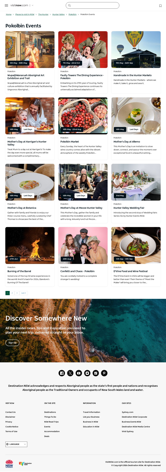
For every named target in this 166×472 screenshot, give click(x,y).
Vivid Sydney (128, 432)
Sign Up (12, 343)
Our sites (126, 404)
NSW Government (11, 464)
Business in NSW (90, 422)
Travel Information (91, 413)
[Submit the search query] (69, 5)
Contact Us (10, 413)
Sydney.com (127, 413)
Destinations (50, 413)
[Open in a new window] (30, 49)
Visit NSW (9, 404)
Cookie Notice (11, 427)
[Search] (92, 5)
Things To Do (50, 418)
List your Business (91, 418)
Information (89, 404)
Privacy (8, 422)
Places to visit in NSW (26, 14)
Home (10, 14)
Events (47, 427)
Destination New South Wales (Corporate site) (25, 464)
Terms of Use (11, 432)
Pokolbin (74, 14)
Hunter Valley (59, 14)
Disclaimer (10, 418)
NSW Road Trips (51, 422)
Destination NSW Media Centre (136, 427)
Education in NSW (91, 427)
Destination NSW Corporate (134, 418)
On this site (50, 404)
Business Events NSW (131, 422)
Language (16, 445)
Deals (46, 437)
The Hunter (44, 14)
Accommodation (52, 432)
